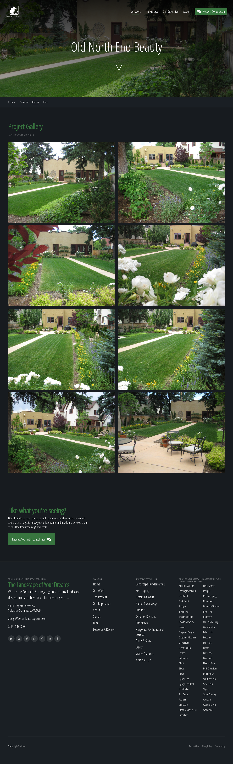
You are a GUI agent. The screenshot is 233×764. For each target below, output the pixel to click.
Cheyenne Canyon (186, 632)
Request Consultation (211, 11)
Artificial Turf (143, 660)
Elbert (181, 663)
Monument (208, 601)
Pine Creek (207, 658)
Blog (95, 622)
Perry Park (207, 642)
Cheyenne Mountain (187, 637)
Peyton (206, 648)
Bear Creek (183, 596)
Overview (23, 102)
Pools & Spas (143, 640)
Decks (139, 647)
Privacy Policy (207, 746)
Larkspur (206, 591)
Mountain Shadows (211, 606)
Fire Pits (140, 609)
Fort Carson (183, 694)
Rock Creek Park (210, 668)
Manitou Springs (210, 596)
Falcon (181, 673)
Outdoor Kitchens (146, 616)
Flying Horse (184, 679)
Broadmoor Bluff (186, 617)
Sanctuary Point (209, 679)
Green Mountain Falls (188, 710)
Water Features (145, 653)
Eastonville (183, 658)
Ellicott (181, 668)
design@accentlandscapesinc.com (27, 618)
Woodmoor (208, 710)
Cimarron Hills (185, 648)
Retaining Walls (145, 596)
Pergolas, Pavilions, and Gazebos (150, 632)
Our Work (136, 11)
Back (11, 102)
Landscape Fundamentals (150, 584)
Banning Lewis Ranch (187, 591)
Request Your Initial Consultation (31, 539)
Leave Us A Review (104, 629)
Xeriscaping (142, 590)
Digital (23, 746)
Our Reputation (170, 11)
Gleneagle (183, 704)
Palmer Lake (208, 632)
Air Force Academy (186, 586)
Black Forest (184, 601)
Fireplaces (142, 622)
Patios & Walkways (146, 603)
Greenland (183, 715)
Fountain (182, 699)
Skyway (206, 689)
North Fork (207, 611)
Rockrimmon (208, 673)
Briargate (182, 606)
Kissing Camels (209, 586)
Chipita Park (184, 642)
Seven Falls (208, 684)
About (186, 11)
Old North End (209, 627)
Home (96, 584)
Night (16, 746)
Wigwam (207, 699)
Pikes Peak (207, 653)
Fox (19, 746)
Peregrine (207, 637)
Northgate (207, 617)
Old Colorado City (210, 622)
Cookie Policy (220, 746)
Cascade (182, 627)
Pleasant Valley (209, 663)
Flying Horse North (186, 684)
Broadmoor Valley (186, 622)
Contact (97, 616)
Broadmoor (184, 611)
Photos (35, 102)
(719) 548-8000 (17, 626)
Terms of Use (194, 746)
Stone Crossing (209, 694)
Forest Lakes (184, 689)
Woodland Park (209, 704)
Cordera (182, 653)
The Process (151, 11)
